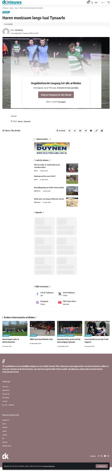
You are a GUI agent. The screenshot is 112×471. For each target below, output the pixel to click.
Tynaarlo (27, 122)
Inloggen (62, 103)
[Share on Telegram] (84, 131)
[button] (101, 466)
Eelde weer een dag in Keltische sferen (49, 200)
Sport (6, 12)
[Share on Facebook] (58, 131)
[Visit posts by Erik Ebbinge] (6, 32)
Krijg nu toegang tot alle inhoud (56, 95)
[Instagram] (45, 304)
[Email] (89, 131)
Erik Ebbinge (19, 30)
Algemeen (37, 192)
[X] (67, 295)
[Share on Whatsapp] (72, 131)
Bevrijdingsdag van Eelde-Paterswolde (49, 189)
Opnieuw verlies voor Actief (44, 177)
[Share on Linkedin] (78, 131)
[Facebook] (45, 295)
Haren (20, 122)
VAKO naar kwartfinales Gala (42, 340)
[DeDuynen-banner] (52, 149)
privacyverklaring (50, 466)
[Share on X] (67, 131)
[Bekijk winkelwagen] (88, 2)
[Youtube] (67, 304)
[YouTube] (105, 459)
